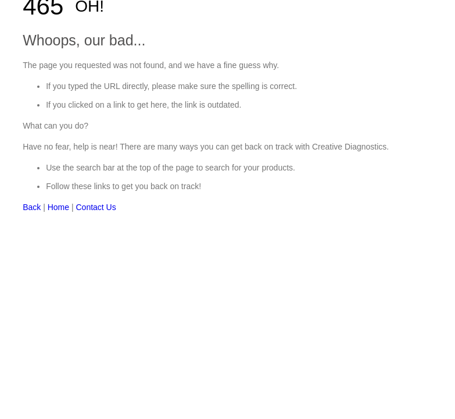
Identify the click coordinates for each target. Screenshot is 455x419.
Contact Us (96, 207)
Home (58, 207)
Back (32, 207)
